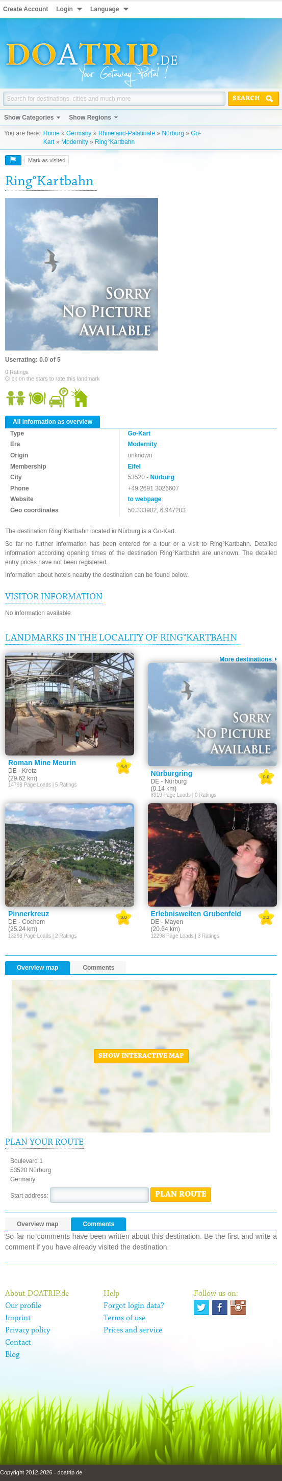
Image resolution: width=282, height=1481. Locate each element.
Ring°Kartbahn (115, 142)
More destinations (245, 659)
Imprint (18, 1318)
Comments (98, 967)
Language (104, 9)
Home (51, 133)
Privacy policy (27, 1330)
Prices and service (133, 1330)
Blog (12, 1355)
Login (64, 9)
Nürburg (173, 133)
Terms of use (124, 1318)
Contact (18, 1343)
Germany (78, 133)
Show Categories (29, 117)
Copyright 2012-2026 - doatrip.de (41, 1472)
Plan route (181, 1194)
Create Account (25, 9)
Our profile (23, 1306)
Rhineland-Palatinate (126, 133)
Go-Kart (138, 433)
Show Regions (90, 117)
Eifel (133, 466)
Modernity (74, 142)
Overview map (37, 967)
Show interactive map (141, 1056)
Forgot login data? (134, 1306)
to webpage (144, 499)
